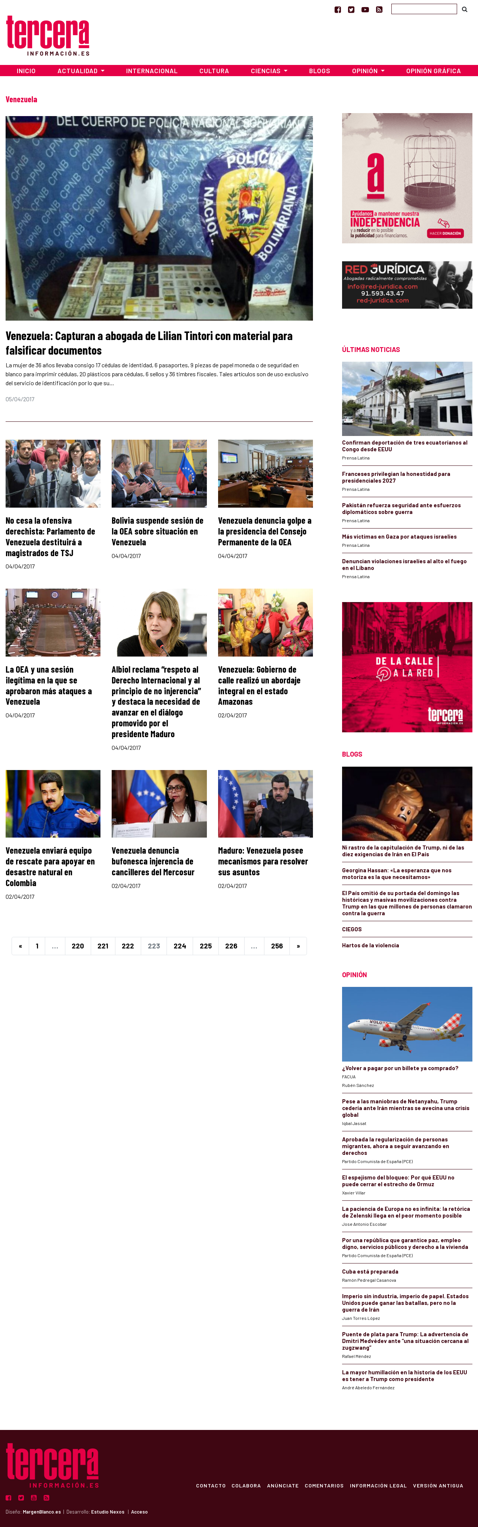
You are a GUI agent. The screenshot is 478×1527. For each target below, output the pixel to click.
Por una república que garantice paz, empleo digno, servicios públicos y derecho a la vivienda (405, 1243)
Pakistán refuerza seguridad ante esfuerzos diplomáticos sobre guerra (401, 508)
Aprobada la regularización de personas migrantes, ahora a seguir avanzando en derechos (395, 1146)
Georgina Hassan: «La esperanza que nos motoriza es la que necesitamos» (396, 873)
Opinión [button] (365, 70)
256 (277, 945)
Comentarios (324, 1485)
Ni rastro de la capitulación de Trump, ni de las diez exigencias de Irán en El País (403, 850)
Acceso (139, 1512)
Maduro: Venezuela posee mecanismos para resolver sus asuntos (263, 861)
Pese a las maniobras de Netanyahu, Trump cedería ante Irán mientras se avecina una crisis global (405, 1108)
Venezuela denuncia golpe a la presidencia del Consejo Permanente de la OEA (264, 531)
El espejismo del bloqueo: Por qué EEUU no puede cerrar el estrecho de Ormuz (398, 1180)
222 (128, 945)
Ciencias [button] (266, 70)
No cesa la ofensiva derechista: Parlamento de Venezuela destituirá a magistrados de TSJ (50, 536)
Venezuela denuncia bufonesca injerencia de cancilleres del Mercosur (153, 861)
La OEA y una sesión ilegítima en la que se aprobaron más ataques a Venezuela (49, 685)
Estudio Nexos (107, 1512)
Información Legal (378, 1485)
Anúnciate (283, 1485)
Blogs (319, 70)
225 (206, 945)
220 (78, 945)
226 (231, 945)
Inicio (26, 70)
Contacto (211, 1485)
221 (102, 945)
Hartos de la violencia (370, 945)
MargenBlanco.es (42, 1512)
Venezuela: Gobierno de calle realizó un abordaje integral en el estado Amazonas (259, 685)
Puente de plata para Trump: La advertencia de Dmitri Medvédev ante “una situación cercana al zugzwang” (405, 1341)
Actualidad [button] (78, 70)
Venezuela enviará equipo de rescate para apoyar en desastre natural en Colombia (50, 866)
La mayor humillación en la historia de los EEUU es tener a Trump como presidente (404, 1375)
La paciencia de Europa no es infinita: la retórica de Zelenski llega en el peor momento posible (406, 1212)
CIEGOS (352, 929)
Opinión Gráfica (433, 70)
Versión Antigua (438, 1485)
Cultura (214, 70)
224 (180, 945)
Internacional (152, 70)
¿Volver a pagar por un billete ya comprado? (400, 1068)
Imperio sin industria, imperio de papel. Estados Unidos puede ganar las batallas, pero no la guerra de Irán (405, 1303)
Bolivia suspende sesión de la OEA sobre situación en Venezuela (158, 531)
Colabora (246, 1485)
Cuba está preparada (370, 1271)
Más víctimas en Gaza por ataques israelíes (399, 536)
